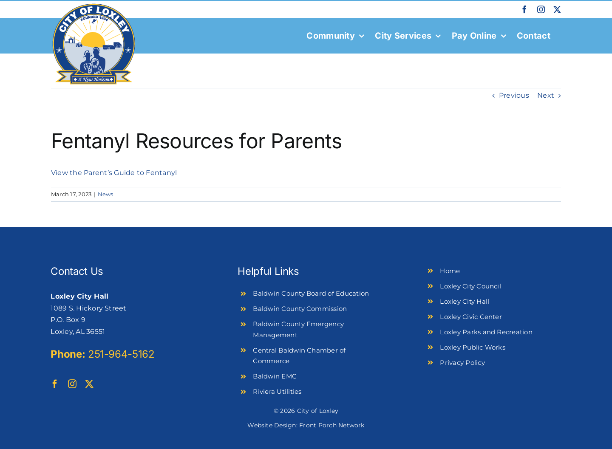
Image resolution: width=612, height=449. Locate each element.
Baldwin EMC (275, 376)
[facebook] (55, 384)
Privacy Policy (462, 363)
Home (450, 271)
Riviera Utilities (277, 391)
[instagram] (72, 384)
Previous (514, 95)
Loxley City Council (470, 286)
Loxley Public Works (472, 347)
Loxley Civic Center (471, 317)
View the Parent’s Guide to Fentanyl (114, 173)
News (105, 194)
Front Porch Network (332, 425)
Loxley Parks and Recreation (486, 332)
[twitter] (89, 384)
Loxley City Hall (464, 301)
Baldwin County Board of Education (311, 293)
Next (545, 95)
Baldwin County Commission (300, 309)
